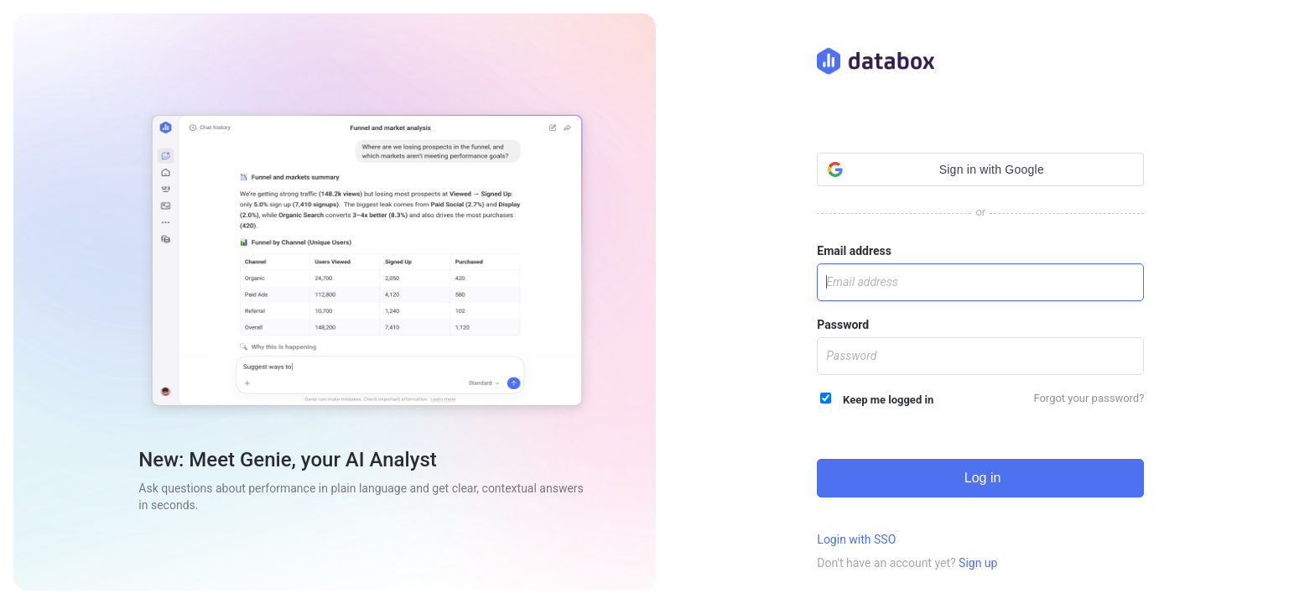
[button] (980, 169)
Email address (854, 251)
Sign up (978, 563)
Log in (980, 478)
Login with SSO (856, 539)
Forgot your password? (1088, 398)
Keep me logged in (876, 399)
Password (843, 324)
